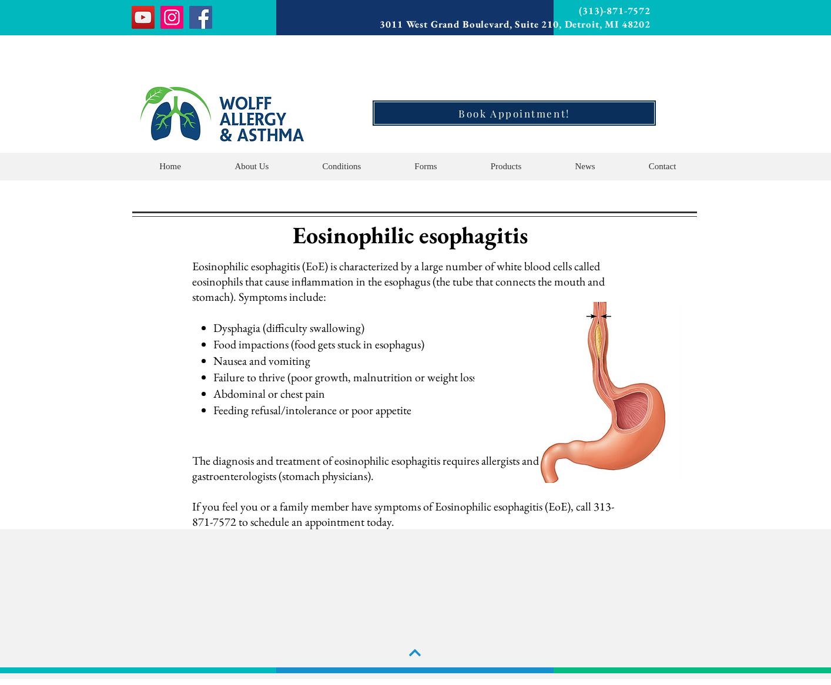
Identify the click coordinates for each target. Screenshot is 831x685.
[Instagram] (171, 17)
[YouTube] (143, 17)
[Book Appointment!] (514, 113)
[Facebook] (200, 17)
